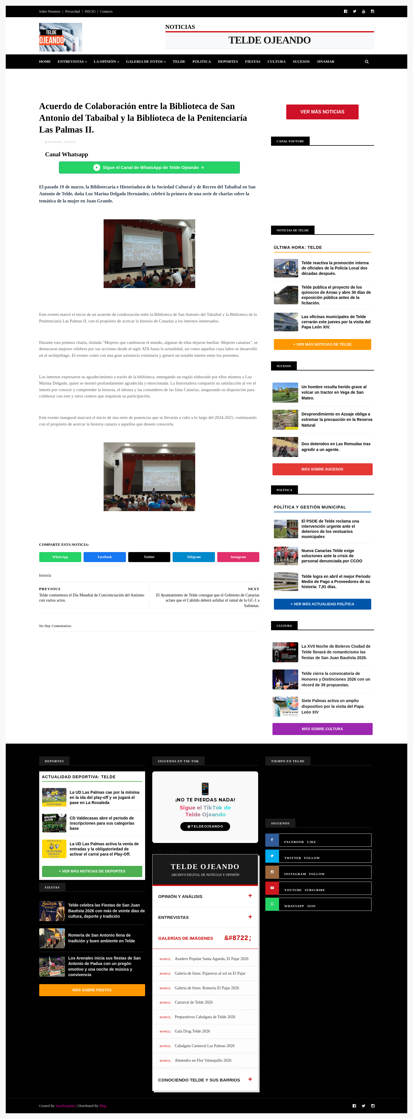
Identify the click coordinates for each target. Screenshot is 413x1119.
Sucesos (301, 61)
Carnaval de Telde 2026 (194, 1002)
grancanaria (53, 141)
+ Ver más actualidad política (322, 604)
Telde (179, 61)
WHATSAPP (294, 906)
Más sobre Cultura (322, 729)
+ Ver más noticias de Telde (322, 344)
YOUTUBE (293, 890)
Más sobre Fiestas (92, 990)
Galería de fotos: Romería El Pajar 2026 (207, 988)
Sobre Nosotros (49, 11)
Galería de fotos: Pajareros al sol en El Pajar (210, 973)
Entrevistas (71, 61)
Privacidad (72, 11)
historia (70, 141)
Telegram (194, 557)
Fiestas (252, 61)
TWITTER (292, 858)
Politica (202, 61)
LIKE (311, 842)
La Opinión (105, 61)
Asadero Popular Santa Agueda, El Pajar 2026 (211, 959)
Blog (102, 1106)
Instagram (238, 557)
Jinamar (325, 61)
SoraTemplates (66, 1106)
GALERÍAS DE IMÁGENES (185, 938)
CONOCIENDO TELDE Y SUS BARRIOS (199, 1079)
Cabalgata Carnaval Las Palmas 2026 (204, 1046)
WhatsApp (60, 557)
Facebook (105, 557)
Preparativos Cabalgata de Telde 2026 (205, 1017)
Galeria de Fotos (144, 61)
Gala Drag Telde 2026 (192, 1031)
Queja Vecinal (58, 76)
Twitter (149, 557)
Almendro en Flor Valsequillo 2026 (203, 1060)
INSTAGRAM (295, 874)
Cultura (277, 61)
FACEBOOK (294, 842)
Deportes (228, 61)
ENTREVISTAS (173, 917)
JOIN (311, 906)
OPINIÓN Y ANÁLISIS (180, 896)
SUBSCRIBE (315, 890)
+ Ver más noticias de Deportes (92, 871)
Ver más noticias (323, 111)
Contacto (106, 11)
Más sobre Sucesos (322, 469)
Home (45, 61)
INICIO (90, 11)
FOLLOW (312, 858)
